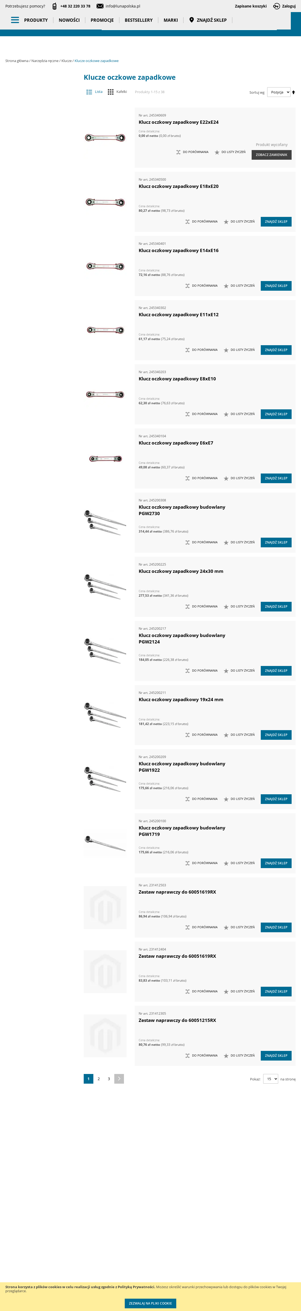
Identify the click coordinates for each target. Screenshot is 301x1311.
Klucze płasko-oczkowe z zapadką (41, 349)
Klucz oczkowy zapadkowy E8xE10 (177, 379)
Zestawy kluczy (38, 726)
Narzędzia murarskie (38, 488)
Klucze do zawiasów (41, 233)
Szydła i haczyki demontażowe (38, 626)
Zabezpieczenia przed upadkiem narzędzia (38, 692)
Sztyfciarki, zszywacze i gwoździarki (38, 615)
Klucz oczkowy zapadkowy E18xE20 (179, 186)
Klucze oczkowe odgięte (41, 286)
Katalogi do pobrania (142, 1248)
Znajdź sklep (208, 46)
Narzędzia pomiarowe (43, 137)
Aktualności (15, 1248)
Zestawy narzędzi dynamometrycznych (38, 737)
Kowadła (38, 869)
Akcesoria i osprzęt (43, 85)
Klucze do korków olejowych (41, 211)
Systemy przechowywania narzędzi (43, 932)
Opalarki (38, 573)
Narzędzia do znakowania (38, 456)
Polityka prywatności (142, 1270)
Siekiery (38, 594)
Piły (38, 583)
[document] (150, 1296)
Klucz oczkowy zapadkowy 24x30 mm (181, 571)
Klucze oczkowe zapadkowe (41, 307)
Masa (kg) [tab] (29, 1092)
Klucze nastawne (41, 265)
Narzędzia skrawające (38, 530)
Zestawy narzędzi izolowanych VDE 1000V (38, 856)
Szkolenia (66, 1248)
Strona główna (17, 60)
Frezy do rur (38, 169)
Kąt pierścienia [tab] (35, 1130)
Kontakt (64, 1237)
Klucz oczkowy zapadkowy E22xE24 (179, 122)
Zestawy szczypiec (38, 832)
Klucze (66, 60)
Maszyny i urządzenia (43, 96)
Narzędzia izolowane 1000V (38, 466)
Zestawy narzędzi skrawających (38, 779)
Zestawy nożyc (38, 822)
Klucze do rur (41, 222)
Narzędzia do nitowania (38, 445)
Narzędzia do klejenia (38, 435)
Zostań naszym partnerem (18, 1264)
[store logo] (35, 23)
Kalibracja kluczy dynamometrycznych (194, 1242)
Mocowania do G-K (38, 880)
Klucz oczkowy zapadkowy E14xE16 (179, 250)
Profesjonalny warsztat (144, 1281)
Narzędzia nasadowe (38, 498)
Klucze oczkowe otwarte (41, 296)
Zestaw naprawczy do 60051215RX (177, 1020)
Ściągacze (38, 636)
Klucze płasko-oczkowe (41, 339)
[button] (230, 152)
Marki (171, 46)
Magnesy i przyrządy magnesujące (38, 403)
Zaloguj (289, 6)
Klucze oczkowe (41, 275)
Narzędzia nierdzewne (38, 509)
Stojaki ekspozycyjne (43, 917)
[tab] (9, 86)
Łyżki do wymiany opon (38, 392)
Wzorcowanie (43, 1021)
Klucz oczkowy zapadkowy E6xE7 (176, 443)
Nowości (69, 46)
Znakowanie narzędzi (195, 1280)
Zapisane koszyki (251, 6)
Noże (38, 551)
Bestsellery (139, 46)
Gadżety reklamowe (43, 989)
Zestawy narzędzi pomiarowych (38, 769)
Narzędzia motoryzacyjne (38, 477)
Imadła (38, 180)
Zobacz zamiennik (271, 154)
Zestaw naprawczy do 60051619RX (177, 892)
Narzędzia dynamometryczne (43, 109)
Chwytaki (38, 158)
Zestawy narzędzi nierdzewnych (38, 758)
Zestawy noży (38, 811)
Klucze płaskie (41, 328)
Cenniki (130, 1237)
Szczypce (38, 604)
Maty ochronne (38, 413)
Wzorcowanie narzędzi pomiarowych (196, 1264)
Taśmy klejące (43, 1010)
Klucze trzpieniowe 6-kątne (41, 360)
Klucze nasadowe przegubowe (41, 254)
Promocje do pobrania (143, 1259)
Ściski (38, 647)
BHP (43, 948)
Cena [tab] (24, 1053)
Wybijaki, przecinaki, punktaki (38, 668)
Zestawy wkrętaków (38, 843)
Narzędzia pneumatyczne (43, 125)
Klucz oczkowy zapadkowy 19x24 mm (181, 699)
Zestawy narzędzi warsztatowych (38, 800)
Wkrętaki (38, 658)
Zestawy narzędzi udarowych (38, 790)
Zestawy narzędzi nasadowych (38, 748)
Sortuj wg (257, 92)
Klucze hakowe (41, 243)
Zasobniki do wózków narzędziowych (38, 705)
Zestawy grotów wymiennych (38, 716)
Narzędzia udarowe (38, 541)
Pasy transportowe (43, 1000)
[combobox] (189, 24)
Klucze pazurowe (41, 318)
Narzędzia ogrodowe (38, 519)
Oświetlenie (43, 906)
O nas (10, 1237)
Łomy (38, 381)
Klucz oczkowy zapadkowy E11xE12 (179, 314)
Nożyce (38, 562)
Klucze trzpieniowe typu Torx (41, 371)
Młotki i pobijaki (38, 424)
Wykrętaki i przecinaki (38, 679)
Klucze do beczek (41, 201)
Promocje (102, 46)
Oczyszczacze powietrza (43, 896)
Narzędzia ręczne (45, 60)
